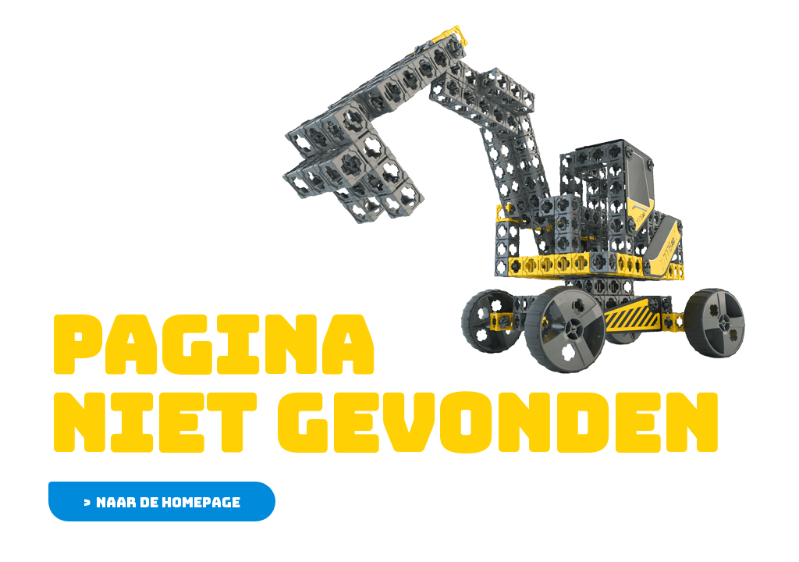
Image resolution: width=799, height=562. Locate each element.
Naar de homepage (168, 502)
